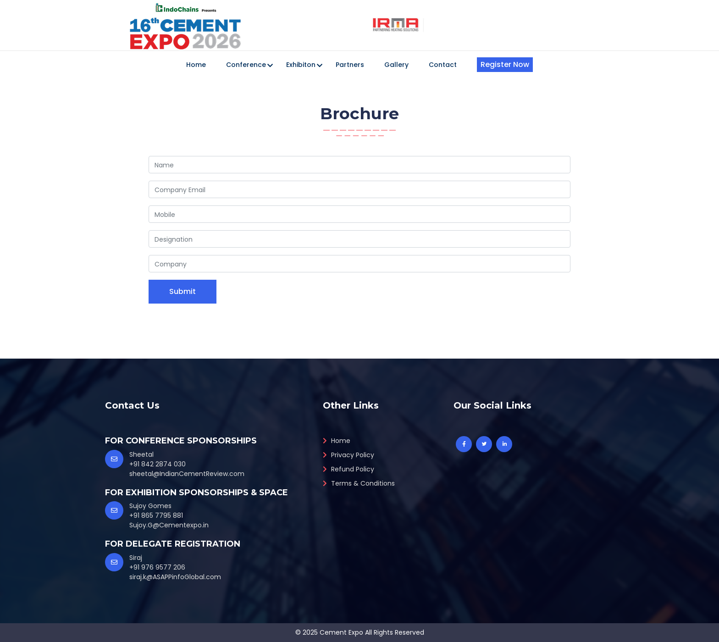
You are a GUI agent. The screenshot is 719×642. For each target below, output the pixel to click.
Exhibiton (300, 64)
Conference (246, 64)
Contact (443, 64)
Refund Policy (348, 469)
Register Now (505, 64)
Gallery (396, 64)
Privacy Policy (348, 454)
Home (196, 64)
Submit (182, 291)
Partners (350, 64)
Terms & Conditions (359, 483)
